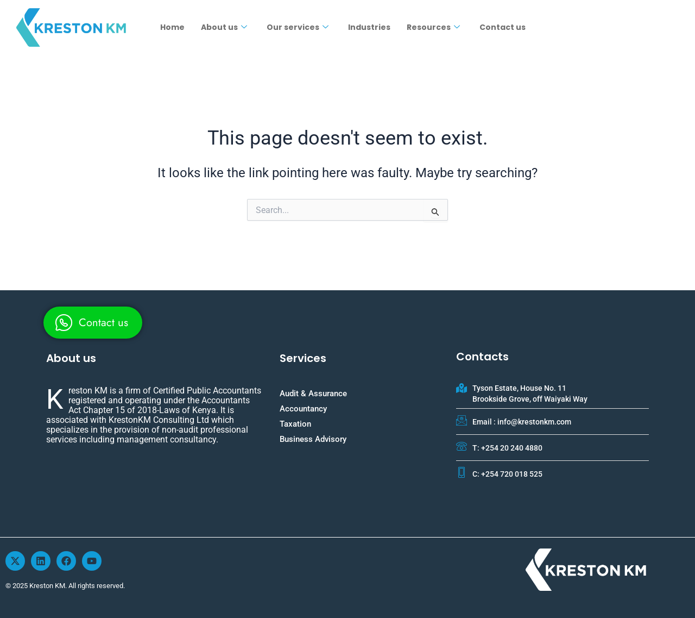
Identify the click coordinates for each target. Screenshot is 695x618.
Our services (297, 27)
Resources (433, 27)
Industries (369, 27)
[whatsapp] (92, 323)
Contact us (502, 27)
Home (172, 27)
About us (224, 27)
